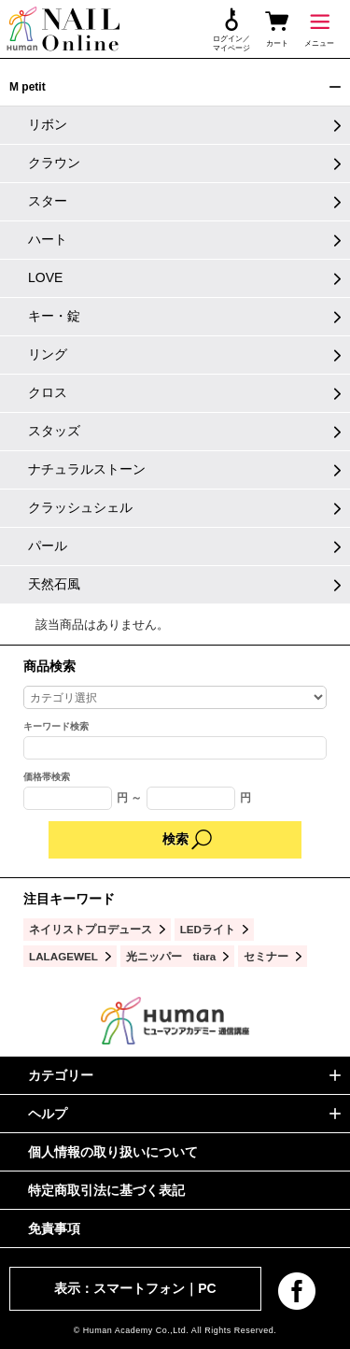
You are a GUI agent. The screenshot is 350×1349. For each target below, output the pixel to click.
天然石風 (54, 583)
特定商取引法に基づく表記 (106, 1190)
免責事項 (54, 1228)
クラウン (54, 162)
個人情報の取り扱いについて (113, 1151)
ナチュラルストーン (87, 469)
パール (47, 545)
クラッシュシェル (80, 507)
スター (47, 200)
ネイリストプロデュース (90, 929)
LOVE (45, 277)
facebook (296, 1291)
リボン (47, 124)
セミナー (266, 956)
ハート (47, 239)
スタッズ (54, 430)
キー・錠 (54, 315)
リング (47, 354)
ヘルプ (47, 1113)
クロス (47, 392)
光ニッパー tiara (171, 956)
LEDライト (207, 929)
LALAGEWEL (63, 956)
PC (207, 1288)
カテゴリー (60, 1075)
